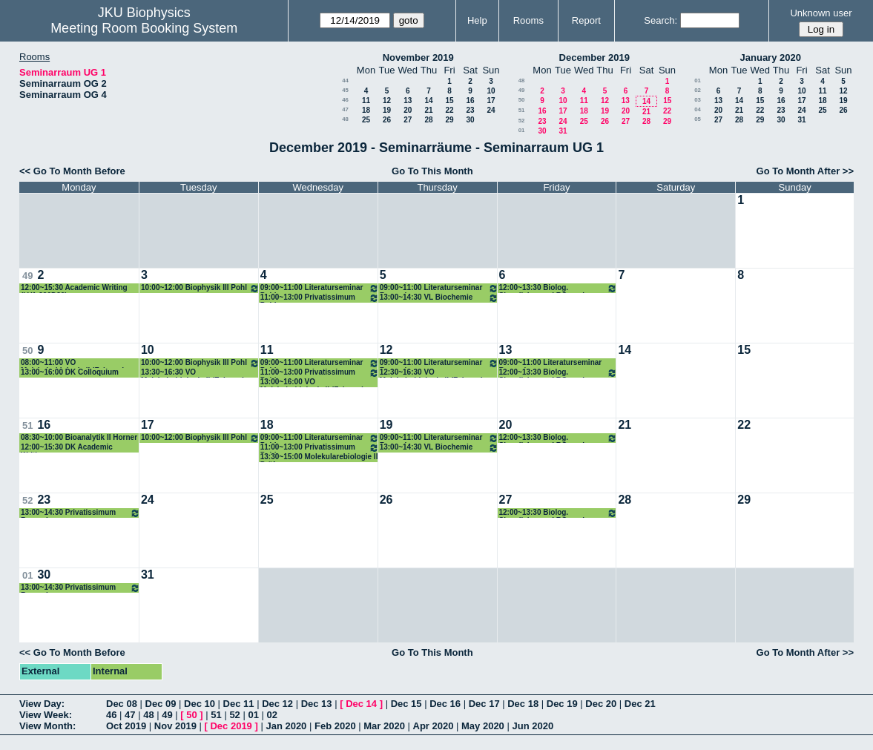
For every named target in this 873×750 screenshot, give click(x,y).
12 (387, 100)
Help (477, 20)
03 (697, 99)
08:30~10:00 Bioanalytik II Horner (79, 437)
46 (345, 99)
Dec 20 (600, 703)
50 (521, 99)
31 (563, 131)
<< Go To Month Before (72, 171)
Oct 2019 (126, 725)
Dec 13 (316, 703)
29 (449, 120)
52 (521, 120)
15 (449, 100)
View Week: (45, 714)
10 (491, 91)
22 (449, 110)
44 (345, 80)
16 (470, 100)
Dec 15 (406, 703)
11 (366, 100)
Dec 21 (640, 703)
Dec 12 (277, 703)
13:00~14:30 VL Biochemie (439, 298)
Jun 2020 (532, 725)
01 (521, 130)
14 (428, 100)
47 (345, 109)
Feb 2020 (335, 725)
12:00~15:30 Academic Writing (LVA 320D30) (74, 288)
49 (521, 90)
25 (366, 120)
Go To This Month (432, 171)
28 (428, 120)
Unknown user (820, 13)
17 (491, 100)
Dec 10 (199, 703)
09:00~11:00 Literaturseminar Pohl (319, 288)
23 (470, 110)
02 (697, 90)
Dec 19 (562, 703)
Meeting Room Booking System (143, 28)
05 (697, 119)
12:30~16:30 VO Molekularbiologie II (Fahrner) (432, 373)
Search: (660, 20)
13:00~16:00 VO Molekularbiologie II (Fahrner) (312, 382)
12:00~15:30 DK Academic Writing (67, 448)
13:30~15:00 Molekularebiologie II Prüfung (319, 457)
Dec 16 (445, 703)
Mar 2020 (384, 725)
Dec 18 (522, 703)
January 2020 (770, 57)
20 (407, 110)
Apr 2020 (433, 725)
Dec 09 (161, 703)
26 (387, 120)
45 (345, 90)
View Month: (47, 725)
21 (428, 110)
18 (366, 110)
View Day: (42, 703)
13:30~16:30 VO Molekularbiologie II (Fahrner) (193, 373)
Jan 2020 (286, 725)
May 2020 (482, 725)
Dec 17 (484, 703)
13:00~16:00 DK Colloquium (70, 372)
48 (345, 119)
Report (586, 20)
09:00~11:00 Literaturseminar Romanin (439, 288)
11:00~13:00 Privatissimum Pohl (319, 298)
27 (407, 120)
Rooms (528, 20)
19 (387, 110)
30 (470, 120)
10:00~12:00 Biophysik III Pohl (200, 288)
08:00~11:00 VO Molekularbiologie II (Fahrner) (73, 363)
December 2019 (594, 57)
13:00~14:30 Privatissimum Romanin (80, 513)
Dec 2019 (230, 725)
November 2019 (418, 57)
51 (521, 110)
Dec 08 (121, 703)
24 (491, 110)
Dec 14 (361, 703)
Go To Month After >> (805, 171)
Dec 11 (238, 703)
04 (697, 109)
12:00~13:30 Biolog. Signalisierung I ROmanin (558, 288)
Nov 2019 (175, 725)
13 (407, 100)
